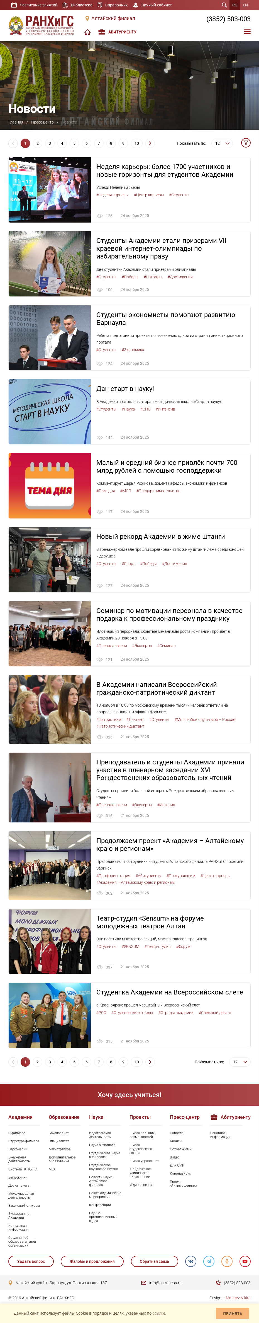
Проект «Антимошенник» (183, 1184)
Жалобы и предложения (92, 1262)
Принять (232, 1313)
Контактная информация (18, 1228)
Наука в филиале (102, 1146)
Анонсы (176, 1142)
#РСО (101, 1013)
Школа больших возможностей (142, 1135)
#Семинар (166, 646)
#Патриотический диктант (120, 727)
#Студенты (179, 195)
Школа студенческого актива (141, 1149)
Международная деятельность (21, 1196)
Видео (174, 1158)
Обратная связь (154, 1262)
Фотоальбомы (181, 1150)
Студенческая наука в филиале (104, 1156)
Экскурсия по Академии (19, 1216)
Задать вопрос (31, 1262)
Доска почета (18, 1186)
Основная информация (220, 1135)
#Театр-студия (158, 947)
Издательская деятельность (100, 1135)
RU (234, 5)
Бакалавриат (59, 1134)
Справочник (116, 5)
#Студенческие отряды (132, 1013)
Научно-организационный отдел (103, 1218)
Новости (176, 1134)
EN (245, 5)
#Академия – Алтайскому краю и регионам (135, 883)
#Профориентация (113, 876)
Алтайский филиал (113, 18)
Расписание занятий (38, 5)
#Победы (130, 277)
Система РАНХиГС (22, 1170)
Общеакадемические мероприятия (105, 1196)
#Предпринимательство (158, 491)
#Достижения (180, 277)
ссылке (159, 1313)
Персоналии (17, 1150)
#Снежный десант (215, 1013)
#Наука (128, 409)
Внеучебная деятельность (19, 1160)
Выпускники (17, 1178)
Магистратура (59, 1150)
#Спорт (128, 564)
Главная (15, 122)
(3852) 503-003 (228, 19)
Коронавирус (180, 1174)
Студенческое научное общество (103, 1168)
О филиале (16, 1134)
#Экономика (133, 350)
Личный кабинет (156, 5)
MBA (52, 1170)
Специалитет (59, 1142)
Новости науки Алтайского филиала (100, 1182)
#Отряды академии (176, 1013)
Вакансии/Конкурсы (24, 1206)
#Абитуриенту (148, 876)
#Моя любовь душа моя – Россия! (205, 720)
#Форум (183, 947)
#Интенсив (165, 409)
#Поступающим (181, 876)
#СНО (145, 409)
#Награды (153, 277)
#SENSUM (130, 947)
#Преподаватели (111, 646)
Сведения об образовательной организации (22, 1242)
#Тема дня (105, 491)
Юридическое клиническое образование (140, 1174)
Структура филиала (23, 1142)
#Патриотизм (108, 720)
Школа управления (144, 1161)
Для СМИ (177, 1166)
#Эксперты (142, 646)
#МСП (125, 491)
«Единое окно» (141, 1186)
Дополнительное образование (62, 1160)
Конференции (100, 1206)
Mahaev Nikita (238, 1299)
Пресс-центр (42, 122)
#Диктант (135, 720)
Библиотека (81, 5)
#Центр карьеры (149, 195)
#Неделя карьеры (112, 195)
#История (166, 805)
